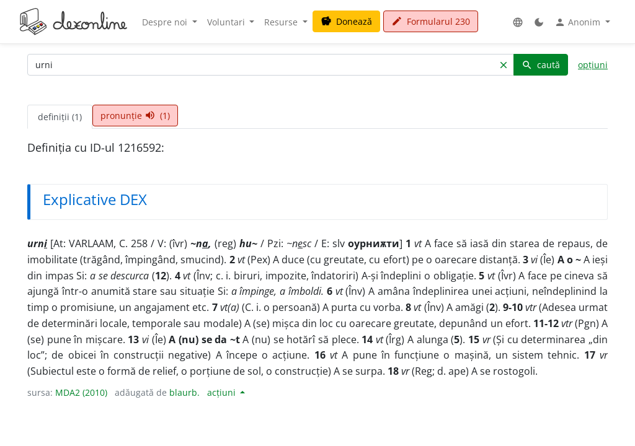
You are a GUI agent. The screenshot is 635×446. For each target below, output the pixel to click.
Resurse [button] (282, 22)
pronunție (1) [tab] (135, 115)
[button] (517, 22)
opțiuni (593, 65)
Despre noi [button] (166, 22)
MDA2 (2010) (81, 392)
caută (541, 65)
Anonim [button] (578, 22)
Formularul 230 (430, 21)
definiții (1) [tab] (60, 117)
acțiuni (222, 392)
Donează (346, 21)
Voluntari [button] (227, 22)
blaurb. (184, 392)
